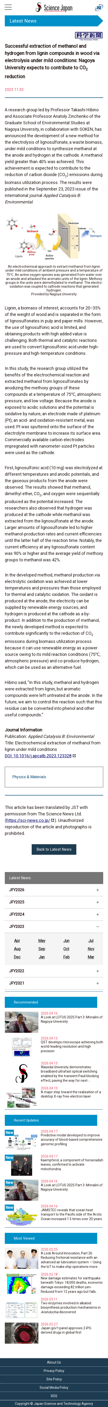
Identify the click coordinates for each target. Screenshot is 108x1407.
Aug (17, 949)
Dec (17, 957)
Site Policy (54, 1379)
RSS (54, 1396)
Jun (66, 940)
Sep (41, 949)
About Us (54, 1362)
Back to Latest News (54, 849)
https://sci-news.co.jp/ (28, 820)
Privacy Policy (54, 1371)
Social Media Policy (54, 1387)
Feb (66, 957)
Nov (91, 949)
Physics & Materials (29, 777)
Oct (66, 949)
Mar (91, 957)
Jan (42, 957)
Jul (90, 940)
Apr (17, 940)
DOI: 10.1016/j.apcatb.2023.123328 (38, 755)
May (41, 940)
